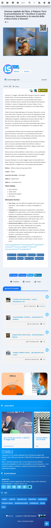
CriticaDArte (40, 254)
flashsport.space (7, 503)
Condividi (13, 275)
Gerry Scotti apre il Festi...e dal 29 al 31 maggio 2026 (16, 439)
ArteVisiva (20, 258)
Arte (44, 324)
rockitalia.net (34, 503)
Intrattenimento (9, 446)
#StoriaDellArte (38, 245)
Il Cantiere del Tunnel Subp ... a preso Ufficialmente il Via (25, 300)
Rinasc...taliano (12, 258)
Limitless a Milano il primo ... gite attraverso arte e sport (28, 354)
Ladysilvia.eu (42, 499)
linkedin (38, 275)
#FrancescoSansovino (11, 249)
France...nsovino (29, 258)
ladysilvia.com (21, 499)
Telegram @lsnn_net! (20, 483)
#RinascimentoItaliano (21, 247)
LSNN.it (4, 499)
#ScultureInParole (27, 245)
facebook (22, 275)
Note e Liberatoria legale (25, 521)
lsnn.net (9, 516)
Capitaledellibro (39, 258)
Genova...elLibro (11, 254)
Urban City (42, 306)
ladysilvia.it (32, 499)
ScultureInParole (22, 254)
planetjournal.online (21, 503)
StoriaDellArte (31, 254)
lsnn (15, 67)
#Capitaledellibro (25, 249)
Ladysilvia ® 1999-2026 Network (25, 516)
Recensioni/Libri (27, 71)
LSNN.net (12, 499)
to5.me (42, 503)
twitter (30, 275)
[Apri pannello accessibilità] (13, 2)
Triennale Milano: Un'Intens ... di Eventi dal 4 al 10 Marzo (28, 318)
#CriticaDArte (9, 247)
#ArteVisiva (32, 247)
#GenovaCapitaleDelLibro (12, 245)
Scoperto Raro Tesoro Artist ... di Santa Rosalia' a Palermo (28, 336)
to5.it (3, 507)
